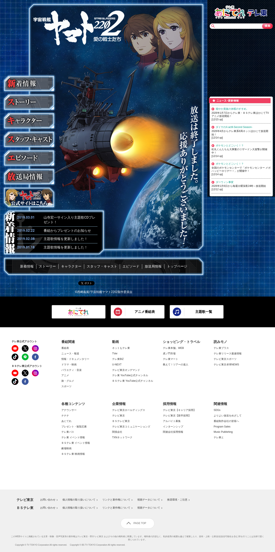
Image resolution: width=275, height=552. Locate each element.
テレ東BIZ (118, 359)
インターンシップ (173, 426)
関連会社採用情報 (173, 432)
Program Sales (222, 426)
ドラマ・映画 (69, 364)
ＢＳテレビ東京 (121, 421)
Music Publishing (223, 432)
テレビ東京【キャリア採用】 (179, 410)
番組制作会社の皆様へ (226, 421)
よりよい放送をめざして (228, 415)
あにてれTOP (230, 11)
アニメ (65, 375)
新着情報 (27, 266)
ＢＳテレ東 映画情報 (73, 454)
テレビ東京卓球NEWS (226, 364)
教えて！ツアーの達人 (175, 364)
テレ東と (219, 437)
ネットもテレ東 (121, 348)
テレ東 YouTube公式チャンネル (130, 375)
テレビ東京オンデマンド (126, 370)
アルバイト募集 (172, 421)
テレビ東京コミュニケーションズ (131, 426)
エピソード (130, 266)
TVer (114, 353)
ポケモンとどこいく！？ (230, 145)
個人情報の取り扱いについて (78, 499)
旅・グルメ (67, 381)
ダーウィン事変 (225, 182)
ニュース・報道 (70, 353)
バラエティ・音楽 (71, 370)
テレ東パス (67, 432)
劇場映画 (66, 448)
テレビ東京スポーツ (225, 359)
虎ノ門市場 (169, 353)
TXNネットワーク (122, 437)
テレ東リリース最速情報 (228, 353)
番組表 (65, 348)
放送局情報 (153, 266)
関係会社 (117, 432)
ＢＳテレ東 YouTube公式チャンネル (132, 381)
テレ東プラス (221, 348)
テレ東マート (170, 359)
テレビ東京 (118, 415)
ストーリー (47, 266)
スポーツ (66, 386)
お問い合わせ (47, 499)
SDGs (217, 410)
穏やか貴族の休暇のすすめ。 (232, 108)
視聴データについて (148, 499)
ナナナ (65, 415)
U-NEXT (117, 364)
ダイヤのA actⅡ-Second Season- (234, 127)
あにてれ (66, 421)
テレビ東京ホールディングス (128, 410)
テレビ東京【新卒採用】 (177, 415)
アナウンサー (69, 410)
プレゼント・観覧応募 (74, 426)
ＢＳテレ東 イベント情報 (75, 443)
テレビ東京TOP (257, 11)
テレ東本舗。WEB (173, 348)
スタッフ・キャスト (102, 266)
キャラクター (71, 266)
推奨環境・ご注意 (177, 499)
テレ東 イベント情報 (73, 437)
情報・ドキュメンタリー (75, 359)
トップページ (177, 266)
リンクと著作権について (116, 499)
